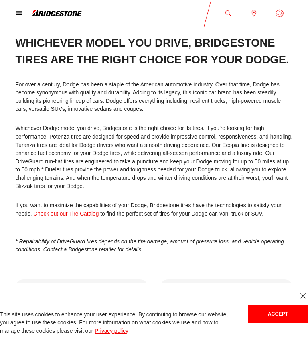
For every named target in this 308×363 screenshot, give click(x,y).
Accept (278, 314)
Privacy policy (111, 331)
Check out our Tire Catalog (66, 214)
